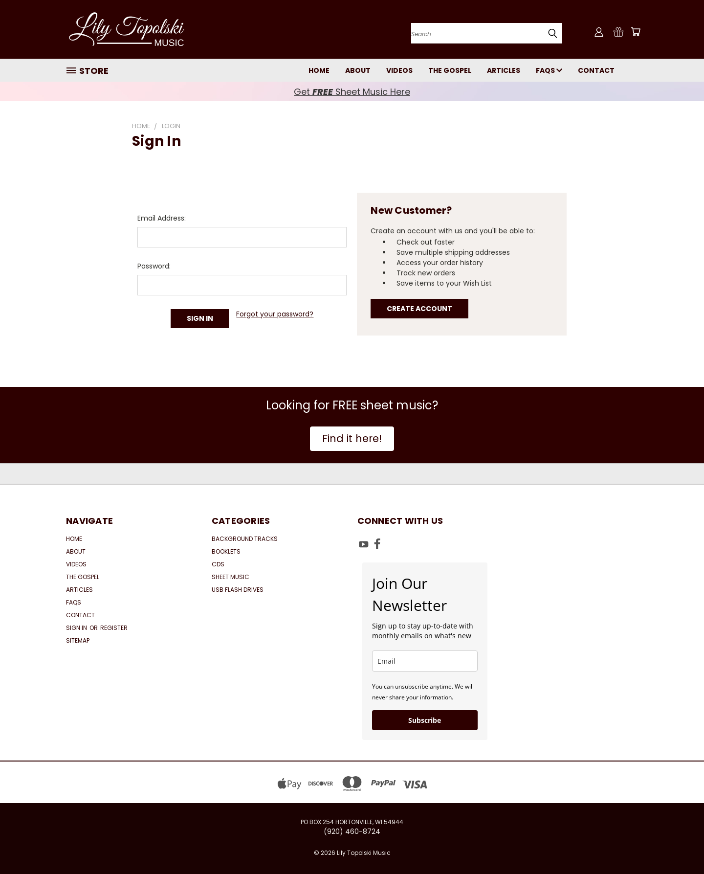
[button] (352, 438)
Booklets (226, 551)
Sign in (77, 628)
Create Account (419, 309)
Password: (154, 266)
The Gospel (449, 70)
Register (114, 628)
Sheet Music (230, 577)
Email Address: (161, 218)
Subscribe (424, 720)
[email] (425, 661)
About (358, 70)
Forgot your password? (274, 314)
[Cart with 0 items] (635, 32)
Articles (503, 70)
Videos (399, 70)
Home (319, 70)
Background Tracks (245, 539)
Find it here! (352, 438)
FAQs (549, 70)
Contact (596, 70)
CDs (218, 564)
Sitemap (77, 640)
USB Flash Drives (238, 589)
